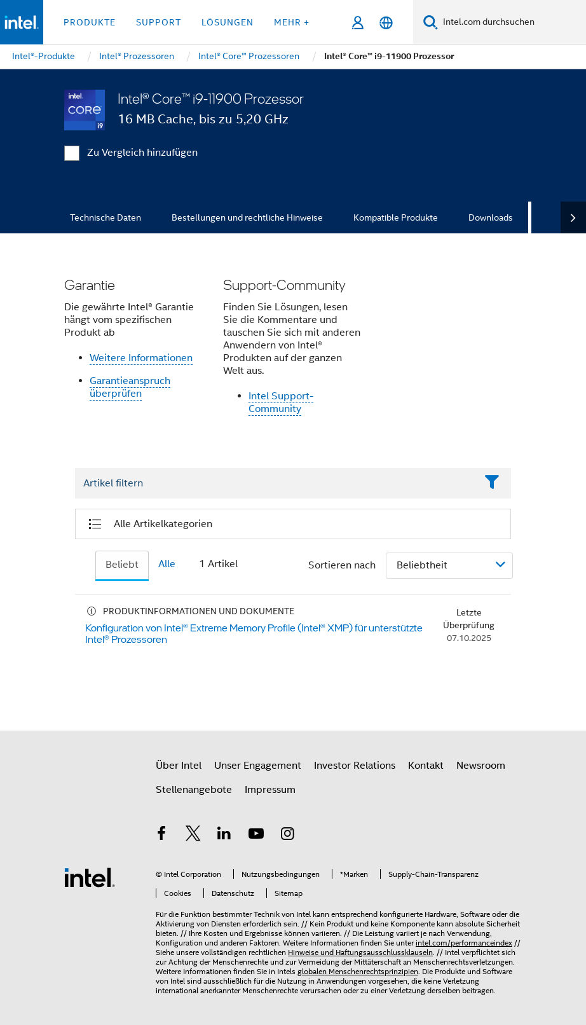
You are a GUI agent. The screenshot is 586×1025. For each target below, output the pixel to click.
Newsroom (480, 765)
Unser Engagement (257, 765)
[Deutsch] (386, 23)
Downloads (490, 217)
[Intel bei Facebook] (161, 835)
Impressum (270, 789)
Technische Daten (105, 217)
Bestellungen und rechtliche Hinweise (247, 217)
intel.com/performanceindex (464, 942)
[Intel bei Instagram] (287, 835)
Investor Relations (354, 765)
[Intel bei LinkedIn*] (224, 835)
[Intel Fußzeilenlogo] (89, 876)
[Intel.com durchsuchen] (512, 22)
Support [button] (158, 22)
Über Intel (178, 765)
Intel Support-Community (281, 402)
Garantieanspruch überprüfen (130, 387)
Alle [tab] (166, 564)
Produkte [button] (90, 22)
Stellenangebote (194, 789)
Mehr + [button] (292, 22)
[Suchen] (430, 22)
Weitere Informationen (141, 358)
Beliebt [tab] (122, 564)
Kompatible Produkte (395, 217)
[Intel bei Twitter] (193, 835)
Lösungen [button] (227, 22)
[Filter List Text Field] (275, 484)
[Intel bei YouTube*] (256, 835)
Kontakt (426, 765)
